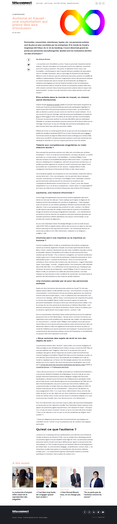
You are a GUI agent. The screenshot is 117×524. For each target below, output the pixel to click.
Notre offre (60, 3)
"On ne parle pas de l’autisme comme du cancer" (93, 494)
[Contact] (96, 3)
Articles (48, 3)
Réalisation (98, 517)
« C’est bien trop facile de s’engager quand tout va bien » (46, 494)
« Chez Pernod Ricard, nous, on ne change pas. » (70, 494)
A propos (14, 517)
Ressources (73, 3)
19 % (37, 117)
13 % (47, 117)
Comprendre (18, 14)
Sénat (87, 133)
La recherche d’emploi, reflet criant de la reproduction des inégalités (22, 495)
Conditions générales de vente (30, 517)
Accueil (39, 3)
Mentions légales (43, 517)
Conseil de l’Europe (42, 367)
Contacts (20, 517)
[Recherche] (100, 3)
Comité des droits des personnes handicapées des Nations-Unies (62, 365)
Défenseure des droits (61, 367)
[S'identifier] (103, 3)
